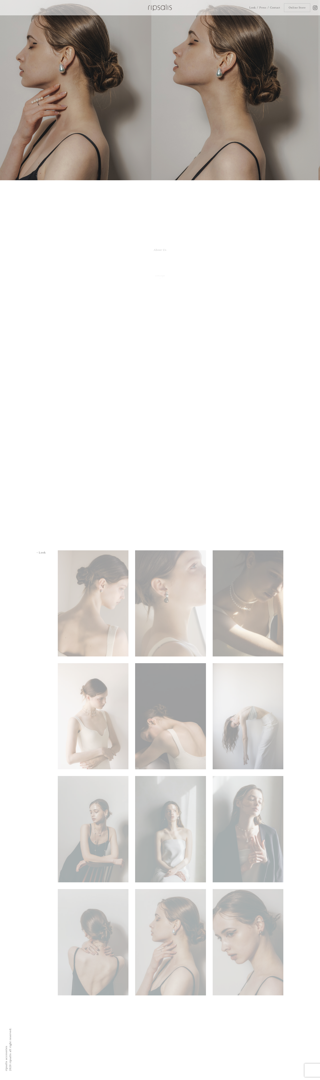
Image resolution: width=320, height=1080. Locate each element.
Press (262, 8)
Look (252, 8)
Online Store (297, 8)
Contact (275, 8)
